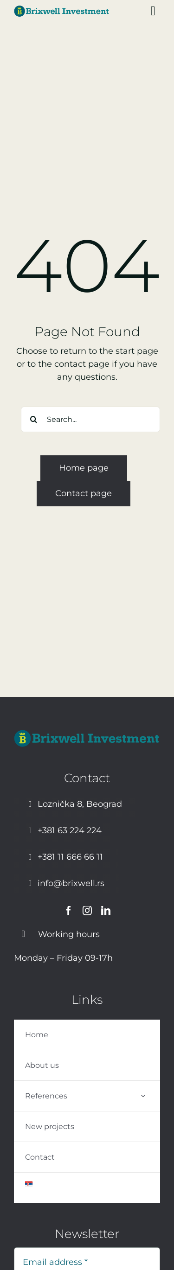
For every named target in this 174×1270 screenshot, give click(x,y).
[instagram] (87, 910)
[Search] (33, 419)
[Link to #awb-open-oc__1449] (153, 11)
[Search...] (90, 419)
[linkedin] (105, 910)
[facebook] (68, 910)
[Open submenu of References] (143, 1096)
